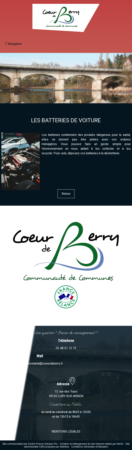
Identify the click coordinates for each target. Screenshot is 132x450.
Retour (66, 193)
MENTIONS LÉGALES (66, 431)
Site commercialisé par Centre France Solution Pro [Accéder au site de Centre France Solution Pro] (30, 443)
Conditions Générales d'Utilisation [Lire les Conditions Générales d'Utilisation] (89, 446)
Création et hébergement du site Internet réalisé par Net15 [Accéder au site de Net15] (91, 443)
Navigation (15, 44)
